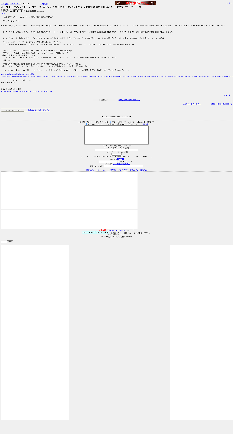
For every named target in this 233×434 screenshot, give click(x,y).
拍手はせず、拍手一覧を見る (129, 100)
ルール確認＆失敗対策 (121, 167)
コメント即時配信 (109, 174)
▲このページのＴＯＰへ (192, 104)
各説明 (145, 124)
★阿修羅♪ (5, 4)
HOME (212, 104)
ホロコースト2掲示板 (224, 104)
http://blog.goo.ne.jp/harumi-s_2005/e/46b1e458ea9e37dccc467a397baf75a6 (26, 91)
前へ (230, 3)
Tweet (3, 13)
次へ (226, 3)
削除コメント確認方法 (138, 174)
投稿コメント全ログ (93, 174)
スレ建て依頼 (123, 174)
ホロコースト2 (15, 4)
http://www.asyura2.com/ (116, 234)
